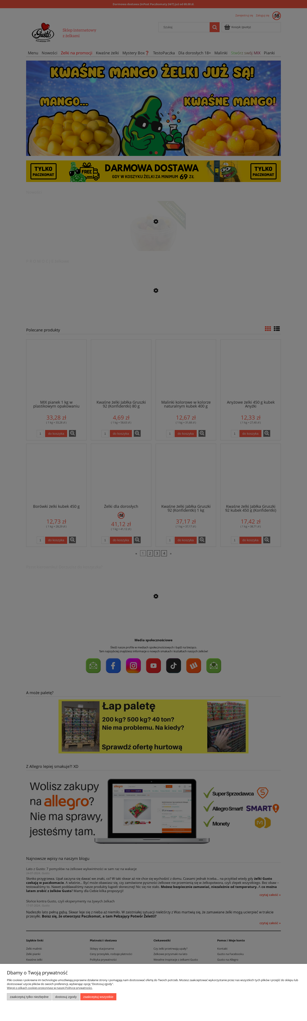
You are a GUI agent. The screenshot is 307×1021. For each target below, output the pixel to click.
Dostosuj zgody (66, 997)
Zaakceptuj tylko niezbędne (29, 997)
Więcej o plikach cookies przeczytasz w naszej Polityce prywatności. (49, 988)
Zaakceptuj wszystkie (98, 997)
